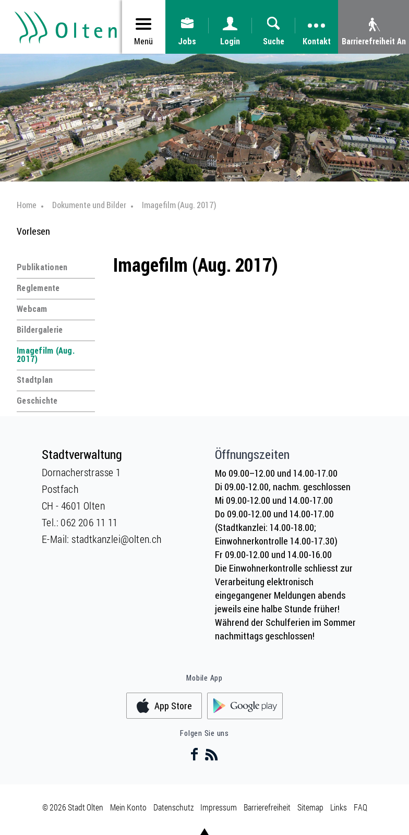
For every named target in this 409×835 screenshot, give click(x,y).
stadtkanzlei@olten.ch (116, 539)
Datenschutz (173, 807)
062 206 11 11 (89, 522)
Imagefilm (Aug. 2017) (46, 355)
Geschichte (37, 400)
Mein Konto (128, 807)
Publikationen (42, 267)
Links (338, 807)
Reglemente (38, 288)
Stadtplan (35, 379)
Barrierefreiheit (267, 807)
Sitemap (310, 807)
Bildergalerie (40, 329)
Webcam (32, 308)
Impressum (218, 807)
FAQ (360, 807)
